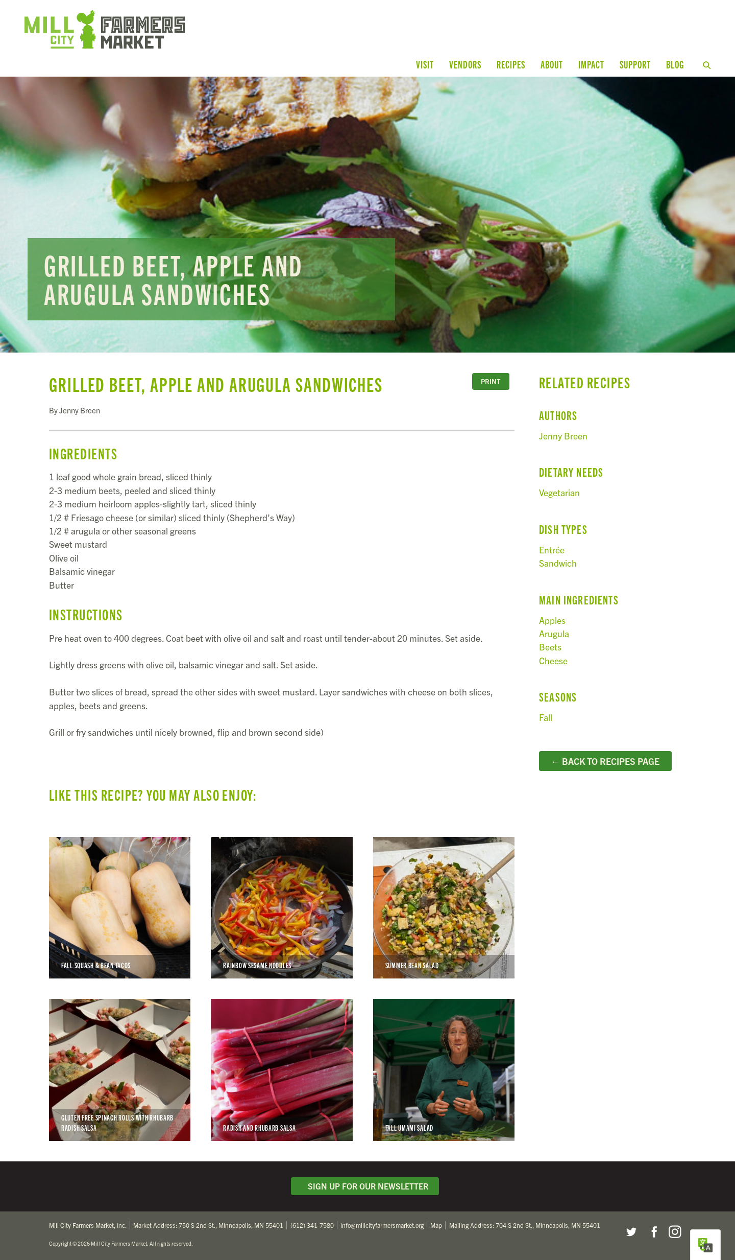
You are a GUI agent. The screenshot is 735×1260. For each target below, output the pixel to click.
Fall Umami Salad (443, 1069)
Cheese (553, 660)
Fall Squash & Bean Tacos (119, 907)
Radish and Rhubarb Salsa (281, 1069)
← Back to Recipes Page (605, 760)
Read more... (367, 215)
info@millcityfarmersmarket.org (382, 1225)
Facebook (653, 1232)
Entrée (552, 549)
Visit (425, 64)
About (552, 64)
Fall (545, 717)
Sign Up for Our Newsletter (365, 1186)
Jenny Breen (563, 435)
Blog (675, 64)
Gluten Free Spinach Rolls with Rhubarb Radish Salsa (119, 1069)
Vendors (465, 64)
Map (436, 1225)
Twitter (631, 1232)
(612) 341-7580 (312, 1225)
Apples (552, 620)
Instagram (675, 1232)
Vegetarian (559, 492)
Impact (591, 64)
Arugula (554, 633)
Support (635, 64)
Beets (550, 646)
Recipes (511, 64)
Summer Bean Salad (443, 907)
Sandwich (558, 563)
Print (490, 381)
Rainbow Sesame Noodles (281, 907)
